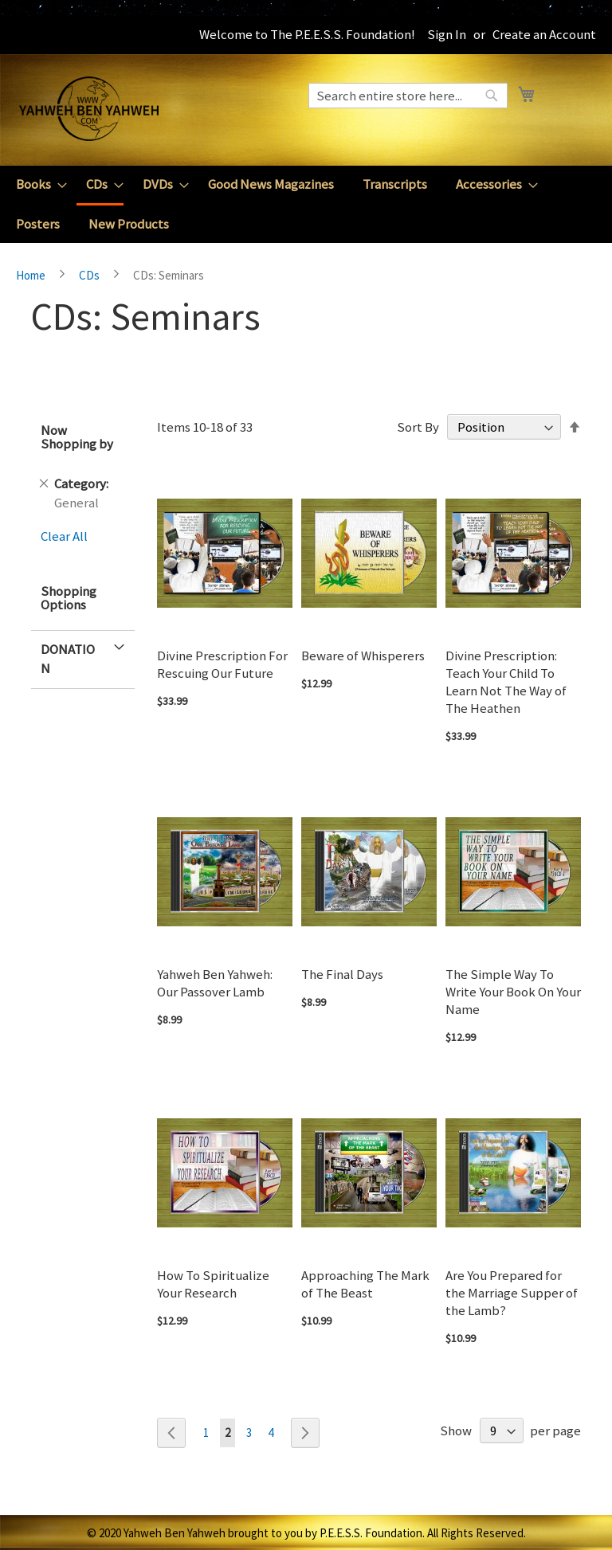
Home (32, 275)
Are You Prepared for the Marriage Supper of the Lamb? (511, 1292)
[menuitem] (36, 184)
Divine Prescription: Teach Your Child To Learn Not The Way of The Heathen (506, 682)
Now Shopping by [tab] (77, 436)
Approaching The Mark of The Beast (365, 1283)
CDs (90, 275)
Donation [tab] (68, 658)
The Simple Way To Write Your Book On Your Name (513, 991)
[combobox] (408, 95)
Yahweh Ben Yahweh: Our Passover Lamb (215, 982)
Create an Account (544, 34)
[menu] (306, 204)
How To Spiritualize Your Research (213, 1283)
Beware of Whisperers (363, 655)
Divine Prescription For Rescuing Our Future (222, 664)
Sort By (418, 427)
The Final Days (342, 974)
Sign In (446, 34)
